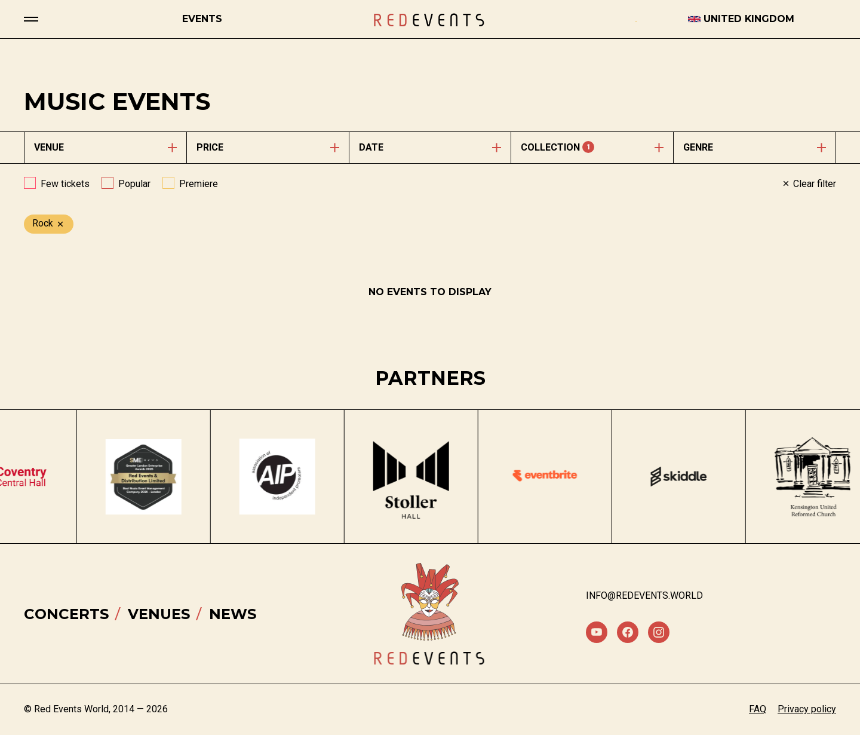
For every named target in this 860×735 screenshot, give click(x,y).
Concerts (66, 614)
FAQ (757, 709)
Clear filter (808, 183)
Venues (159, 614)
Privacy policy (807, 709)
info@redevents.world (644, 595)
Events (202, 18)
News (232, 614)
